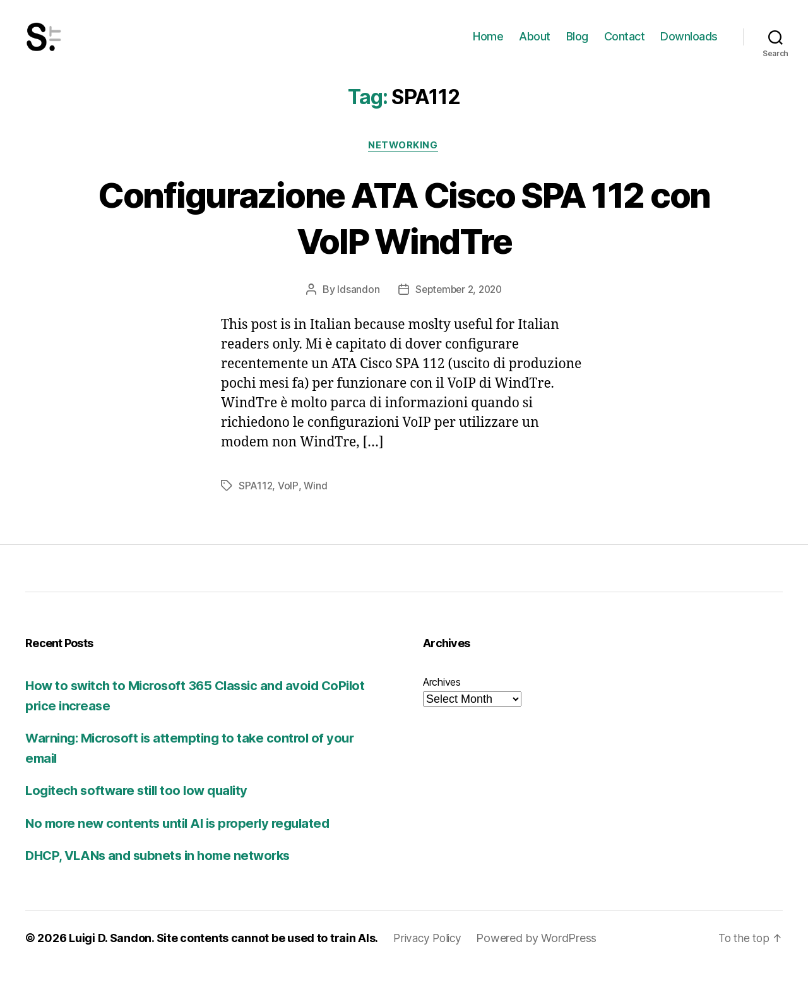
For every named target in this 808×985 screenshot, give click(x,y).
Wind (316, 505)
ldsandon (355, 309)
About (534, 45)
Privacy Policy (429, 957)
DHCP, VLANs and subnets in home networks (163, 875)
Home (488, 45)
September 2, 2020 (458, 309)
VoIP (288, 505)
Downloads (689, 45)
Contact (624, 45)
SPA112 (256, 505)
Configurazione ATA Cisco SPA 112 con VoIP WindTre (404, 236)
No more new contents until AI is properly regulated (183, 843)
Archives (442, 701)
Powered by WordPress (540, 957)
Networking (404, 164)
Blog (577, 45)
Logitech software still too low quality (141, 810)
